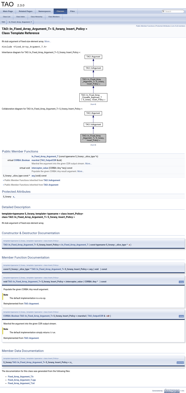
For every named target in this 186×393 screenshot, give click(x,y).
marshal (35, 160)
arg (33, 175)
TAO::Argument (50, 185)
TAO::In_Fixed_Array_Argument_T (19, 245)
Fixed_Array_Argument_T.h (20, 376)
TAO (3, 22)
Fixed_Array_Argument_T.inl (21, 383)
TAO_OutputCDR (48, 160)
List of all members (178, 26)
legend (93, 104)
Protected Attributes (163, 26)
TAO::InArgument (51, 180)
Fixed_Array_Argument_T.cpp (22, 380)
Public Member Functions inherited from (31, 180)
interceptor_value (40, 168)
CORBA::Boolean (22, 160)
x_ (14, 196)
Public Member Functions (145, 26)
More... (48, 41)
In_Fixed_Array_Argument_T (20, 22)
